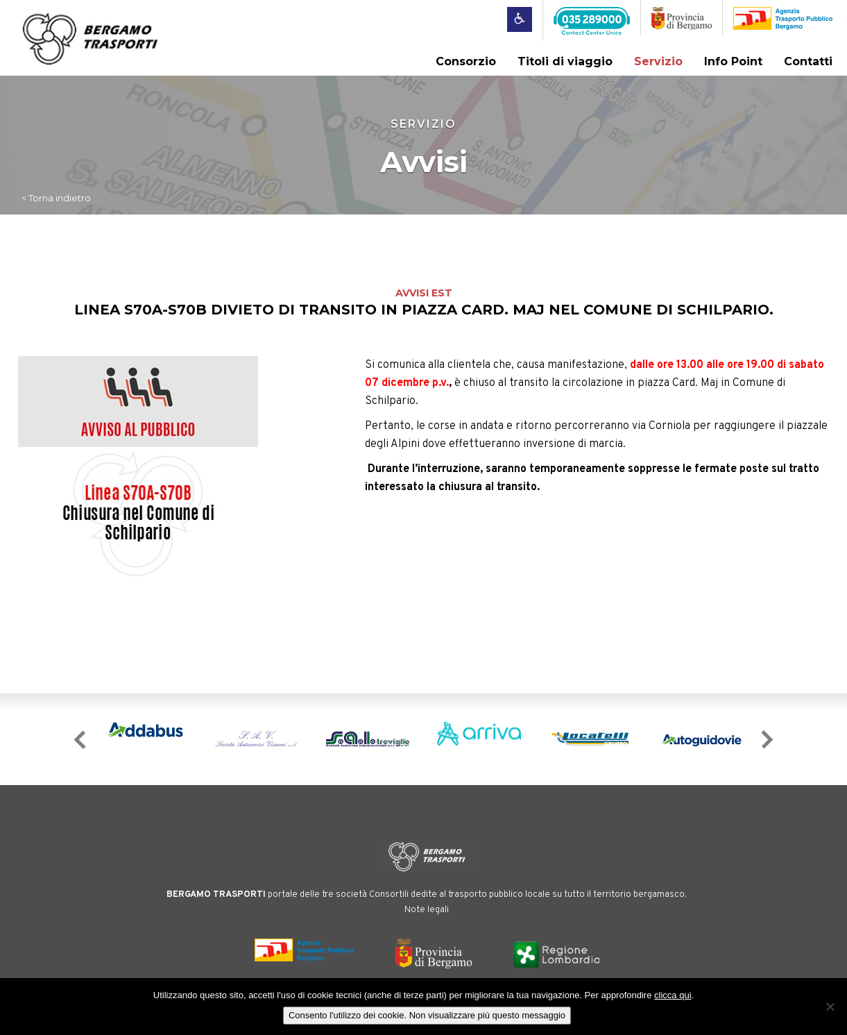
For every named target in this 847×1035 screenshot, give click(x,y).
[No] (830, 1006)
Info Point (733, 61)
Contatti (808, 61)
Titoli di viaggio (565, 61)
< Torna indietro (56, 197)
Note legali (426, 910)
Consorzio (466, 61)
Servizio (658, 61)
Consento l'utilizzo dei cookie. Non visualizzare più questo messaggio (427, 1015)
